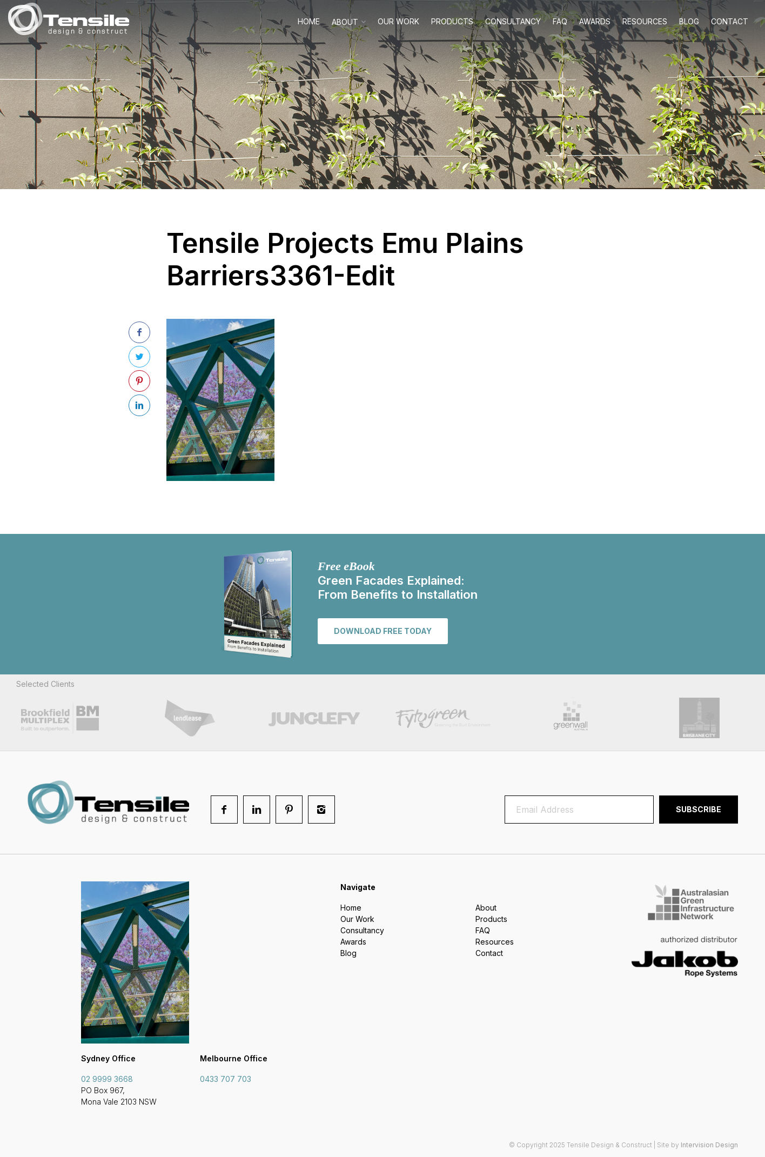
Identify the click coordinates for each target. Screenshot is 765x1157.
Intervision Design (709, 1145)
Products (452, 21)
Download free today (383, 631)
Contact (729, 21)
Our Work (398, 21)
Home (309, 21)
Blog (689, 21)
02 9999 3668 (107, 1079)
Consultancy (513, 21)
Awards (594, 21)
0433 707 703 (225, 1079)
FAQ (560, 21)
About (345, 21)
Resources (644, 21)
